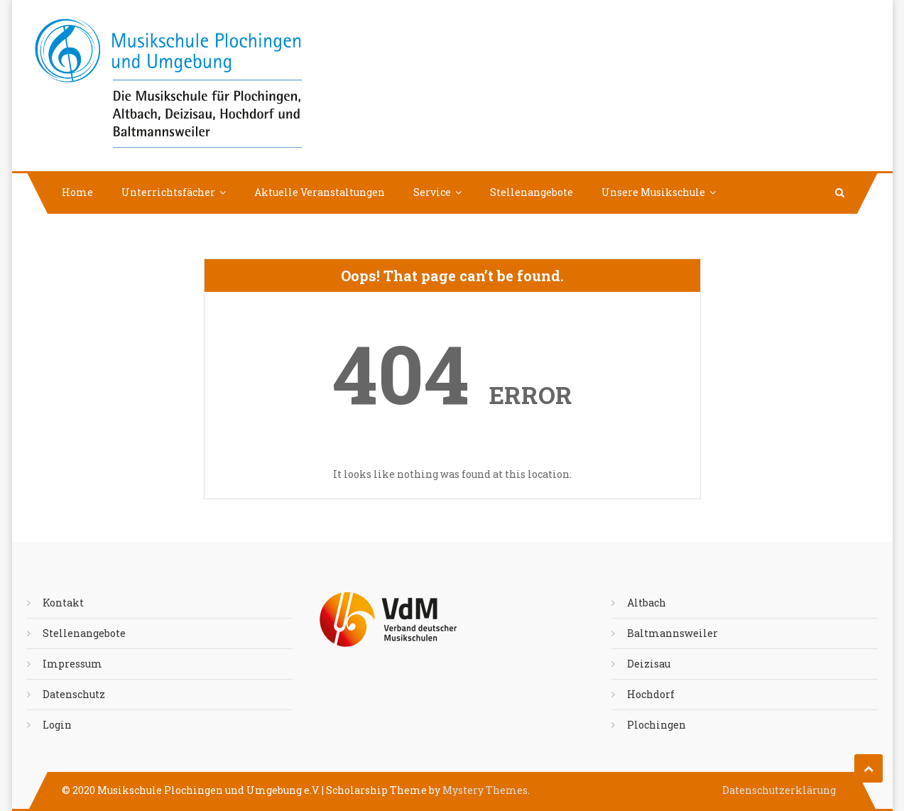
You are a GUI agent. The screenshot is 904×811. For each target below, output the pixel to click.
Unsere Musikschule (653, 192)
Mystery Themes (485, 790)
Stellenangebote (531, 192)
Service (432, 192)
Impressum (72, 663)
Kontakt (63, 602)
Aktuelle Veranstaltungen (319, 192)
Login (57, 724)
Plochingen (656, 724)
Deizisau (648, 663)
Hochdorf (651, 694)
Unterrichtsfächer (168, 192)
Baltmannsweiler (672, 633)
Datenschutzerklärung (779, 790)
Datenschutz (74, 694)
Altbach (646, 602)
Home (77, 192)
